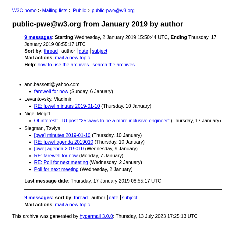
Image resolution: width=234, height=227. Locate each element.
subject (99, 51)
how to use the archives (63, 64)
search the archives (114, 64)
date (83, 51)
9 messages (38, 37)
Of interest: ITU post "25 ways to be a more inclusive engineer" (101, 120)
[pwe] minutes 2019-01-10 (62, 135)
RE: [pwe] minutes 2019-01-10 (67, 106)
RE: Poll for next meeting (61, 162)
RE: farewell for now (56, 155)
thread (51, 51)
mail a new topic (72, 57)
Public (79, 10)
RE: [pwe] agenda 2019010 (63, 142)
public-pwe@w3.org (113, 10)
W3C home (24, 10)
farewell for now (51, 91)
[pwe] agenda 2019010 (59, 148)
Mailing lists (54, 10)
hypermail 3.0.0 (96, 216)
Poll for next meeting (56, 169)
